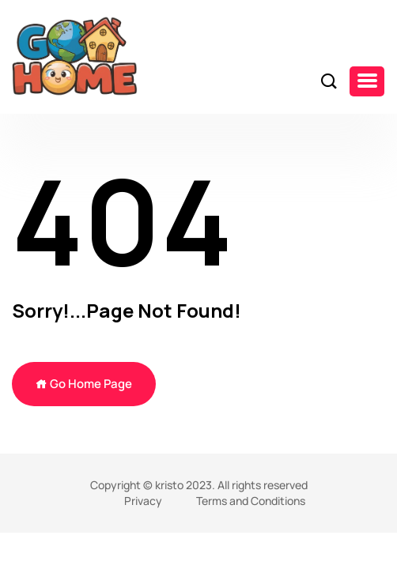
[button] (367, 81)
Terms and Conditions (250, 500)
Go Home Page (84, 383)
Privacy (143, 500)
